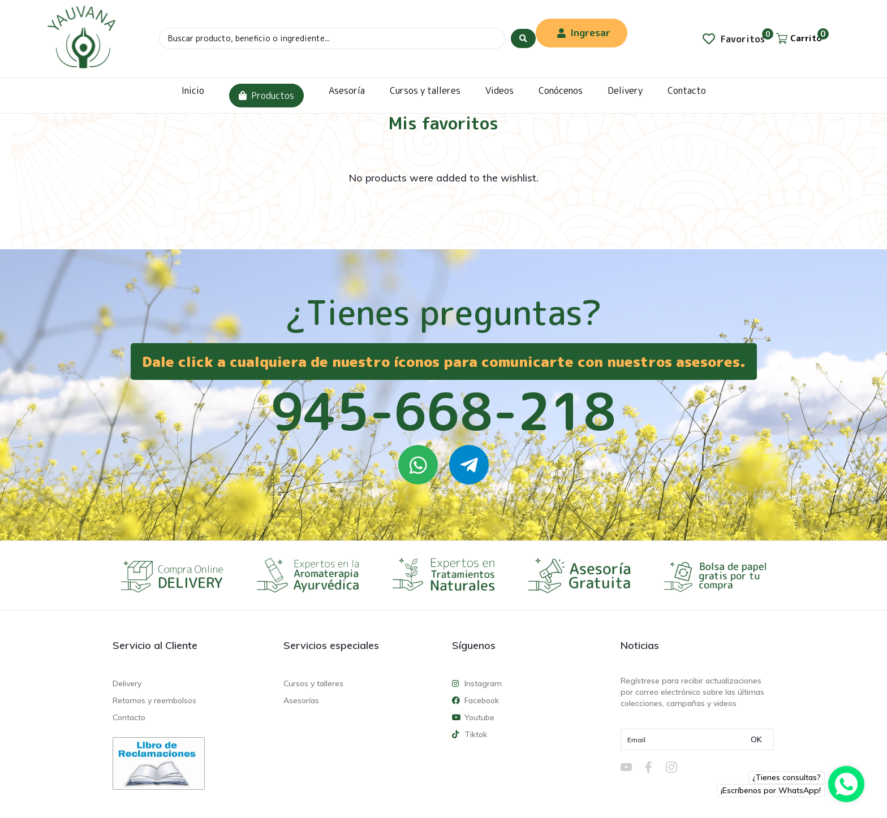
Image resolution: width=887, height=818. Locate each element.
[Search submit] (523, 38)
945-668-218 (443, 411)
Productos (266, 95)
